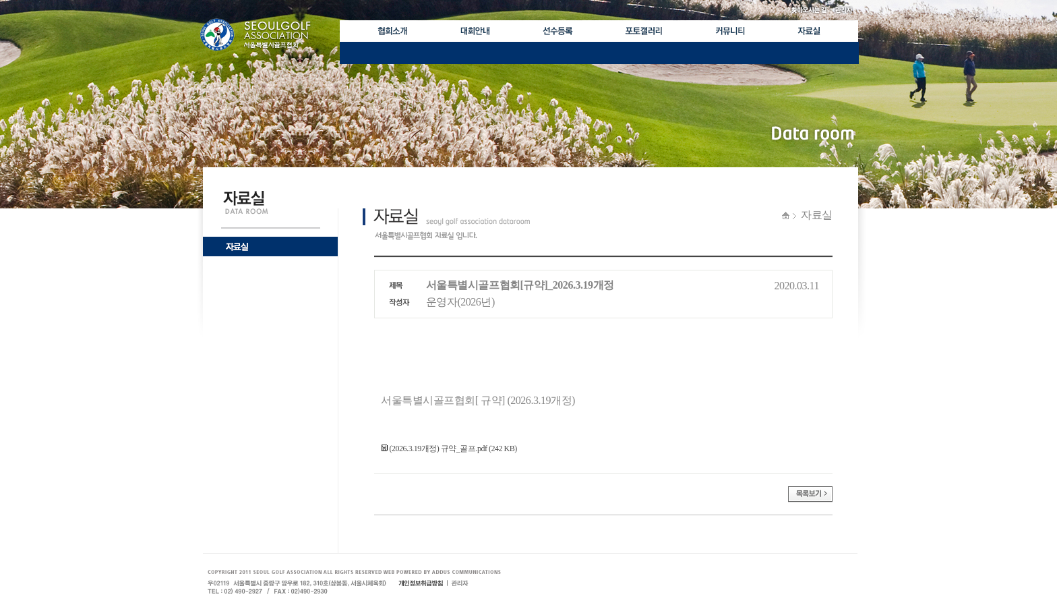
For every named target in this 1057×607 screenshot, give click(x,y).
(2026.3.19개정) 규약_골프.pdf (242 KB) (449, 448)
